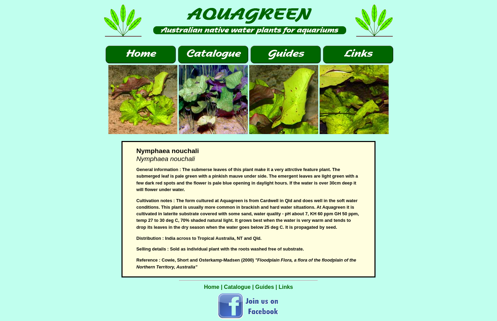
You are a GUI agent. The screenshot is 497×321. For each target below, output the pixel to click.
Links (286, 287)
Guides (264, 287)
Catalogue (237, 287)
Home (211, 287)
